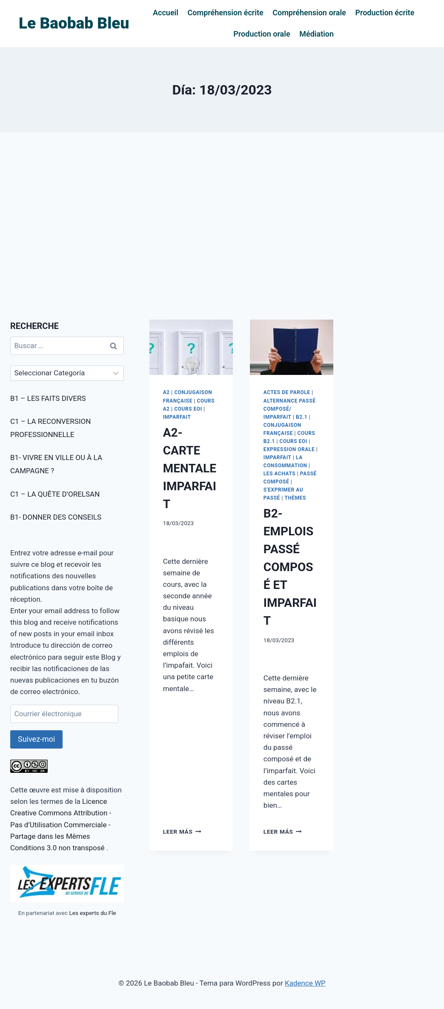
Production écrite (384, 12)
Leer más (182, 831)
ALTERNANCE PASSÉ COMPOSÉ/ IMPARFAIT (290, 409)
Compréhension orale (309, 12)
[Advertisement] (222, 226)
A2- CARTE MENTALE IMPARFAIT (189, 468)
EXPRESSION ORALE (289, 449)
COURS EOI (188, 409)
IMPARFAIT (177, 417)
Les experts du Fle (92, 912)
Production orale (261, 33)
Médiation (316, 33)
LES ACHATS (279, 474)
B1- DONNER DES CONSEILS (55, 517)
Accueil (165, 12)
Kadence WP (305, 983)
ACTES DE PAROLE (287, 392)
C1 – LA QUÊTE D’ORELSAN (55, 494)
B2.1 (301, 417)
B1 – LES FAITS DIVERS (48, 398)
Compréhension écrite (226, 12)
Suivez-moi (36, 739)
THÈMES (295, 498)
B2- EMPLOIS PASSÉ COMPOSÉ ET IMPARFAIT (290, 567)
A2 (166, 392)
